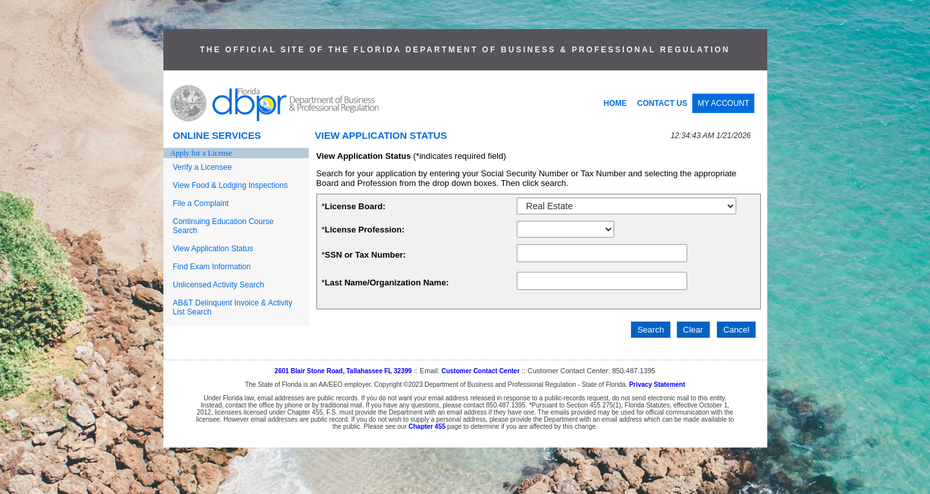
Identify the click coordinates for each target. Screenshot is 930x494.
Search (650, 329)
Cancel (736, 329)
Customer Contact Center (480, 371)
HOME (615, 103)
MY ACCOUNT (723, 103)
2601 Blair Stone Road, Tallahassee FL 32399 (343, 371)
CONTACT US (662, 103)
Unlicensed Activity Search (218, 284)
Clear (693, 329)
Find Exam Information (212, 266)
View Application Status (213, 248)
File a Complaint (201, 203)
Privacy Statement (657, 384)
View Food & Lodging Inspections (230, 185)
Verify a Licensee (202, 167)
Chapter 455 (427, 426)
